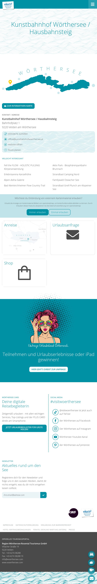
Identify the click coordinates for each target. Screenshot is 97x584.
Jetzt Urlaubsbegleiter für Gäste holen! (24, 428)
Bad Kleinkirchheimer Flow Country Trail (24, 185)
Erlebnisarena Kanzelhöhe (17, 174)
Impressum (8, 525)
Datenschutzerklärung (27, 525)
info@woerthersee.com (12, 559)
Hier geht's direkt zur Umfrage (48, 369)
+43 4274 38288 (13, 553)
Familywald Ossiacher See (66, 179)
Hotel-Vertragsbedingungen (17, 529)
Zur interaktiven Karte (18, 105)
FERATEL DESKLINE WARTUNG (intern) (49, 529)
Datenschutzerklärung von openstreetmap (65, 206)
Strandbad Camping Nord (66, 174)
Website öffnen (13, 144)
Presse (72, 529)
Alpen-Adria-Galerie (14, 179)
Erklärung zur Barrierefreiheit (56, 525)
